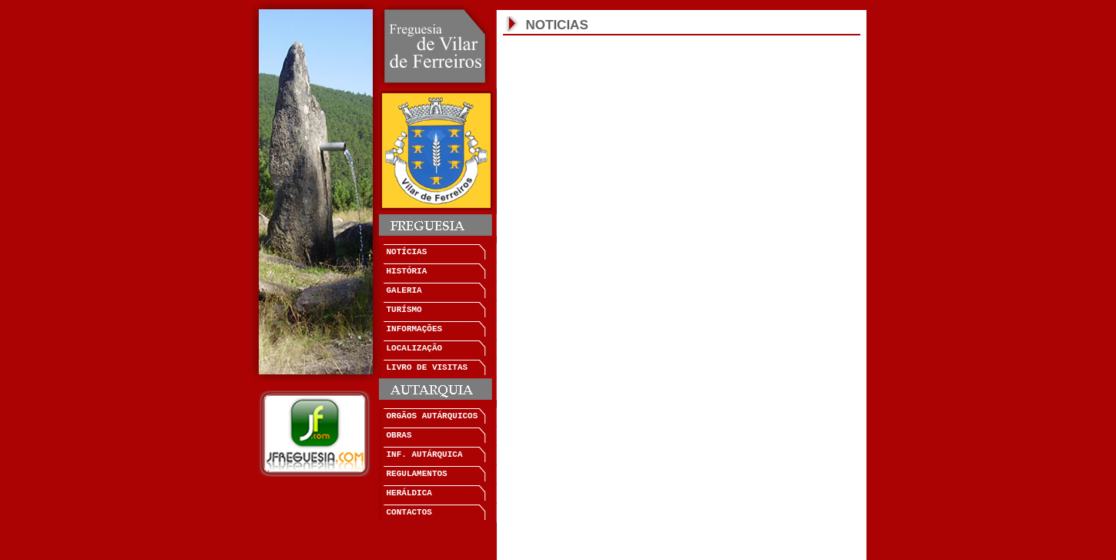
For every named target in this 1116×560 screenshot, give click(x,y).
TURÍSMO (404, 309)
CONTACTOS (409, 512)
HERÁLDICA (409, 493)
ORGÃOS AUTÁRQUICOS (432, 416)
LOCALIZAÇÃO (415, 348)
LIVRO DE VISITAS (427, 367)
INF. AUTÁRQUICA (425, 454)
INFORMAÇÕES (415, 329)
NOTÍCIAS (407, 252)
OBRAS (399, 435)
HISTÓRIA (407, 271)
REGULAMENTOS (417, 473)
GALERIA (404, 290)
